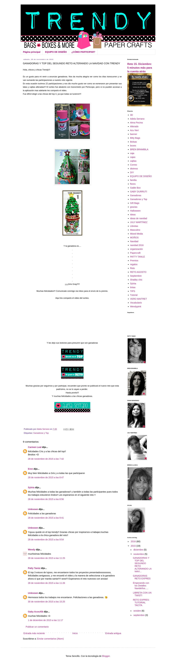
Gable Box (135, 187)
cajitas (133, 161)
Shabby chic (136, 279)
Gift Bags (134, 203)
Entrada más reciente (34, 633)
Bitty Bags (135, 138)
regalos (134, 264)
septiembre (139, 615)
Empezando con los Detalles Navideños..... (141, 586)
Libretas (134, 226)
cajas (132, 157)
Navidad (134, 241)
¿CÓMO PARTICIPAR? (83, 52)
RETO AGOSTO (138, 272)
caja (132, 153)
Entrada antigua (113, 633)
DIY (132, 172)
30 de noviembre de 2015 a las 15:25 (46, 601)
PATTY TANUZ (137, 256)
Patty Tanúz (34, 568)
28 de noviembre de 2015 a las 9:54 (46, 539)
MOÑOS (134, 237)
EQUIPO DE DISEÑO (56, 52)
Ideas (133, 214)
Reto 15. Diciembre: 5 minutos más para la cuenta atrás (139, 68)
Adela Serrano (137, 119)
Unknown (33, 509)
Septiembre (136, 276)
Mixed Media (136, 233)
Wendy (31, 549)
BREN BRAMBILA (139, 149)
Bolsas (133, 142)
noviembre (139, 554)
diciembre (138, 549)
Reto (132, 268)
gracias (133, 207)
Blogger (106, 656)
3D (131, 115)
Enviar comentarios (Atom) (50, 638)
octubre (137, 610)
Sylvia (31, 487)
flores (133, 184)
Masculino (135, 230)
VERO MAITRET (138, 299)
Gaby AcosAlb (35, 611)
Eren (30, 469)
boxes (133, 145)
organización (136, 249)
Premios (134, 260)
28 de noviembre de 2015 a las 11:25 (46, 558)
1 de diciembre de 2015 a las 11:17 (45, 620)
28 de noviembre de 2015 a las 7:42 (46, 459)
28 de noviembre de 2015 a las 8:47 (46, 477)
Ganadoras (135, 195)
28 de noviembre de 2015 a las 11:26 (46, 583)
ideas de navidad (138, 218)
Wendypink (135, 306)
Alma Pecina (136, 122)
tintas (132, 287)
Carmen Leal (34, 447)
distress (134, 168)
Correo (133, 164)
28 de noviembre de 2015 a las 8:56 (46, 499)
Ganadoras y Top (41, 433)
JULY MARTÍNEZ (138, 222)
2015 (133, 546)
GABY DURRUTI (138, 191)
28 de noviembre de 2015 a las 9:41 (46, 518)
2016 (133, 541)
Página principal (31, 52)
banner (133, 134)
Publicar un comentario (37, 626)
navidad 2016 (137, 245)
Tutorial (134, 295)
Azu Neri (134, 130)
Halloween (135, 210)
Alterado (134, 126)
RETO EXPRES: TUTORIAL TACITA (141, 602)
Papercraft (135, 253)
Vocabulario (136, 302)
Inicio (75, 633)
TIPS (132, 291)
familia (133, 180)
